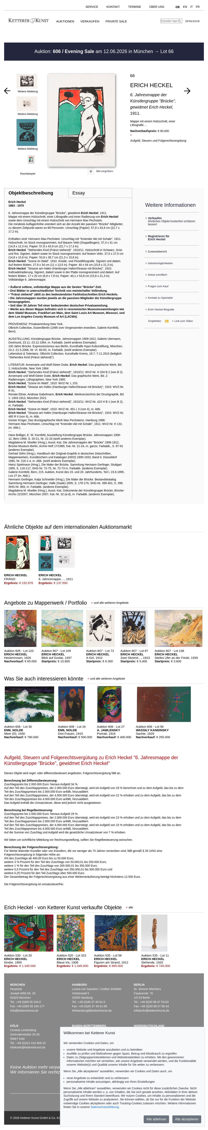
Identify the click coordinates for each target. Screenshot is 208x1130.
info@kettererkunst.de (24, 1010)
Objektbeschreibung (30, 192)
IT (191, 6)
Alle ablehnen (156, 1119)
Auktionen (65, 21)
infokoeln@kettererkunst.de (27, 1047)
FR (198, 6)
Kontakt (113, 6)
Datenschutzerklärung (105, 1107)
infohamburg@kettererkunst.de (92, 1010)
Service (92, 6)
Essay (78, 192)
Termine (134, 6)
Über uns (156, 6)
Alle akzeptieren (187, 1119)
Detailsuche (192, 21)
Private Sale (116, 21)
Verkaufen (89, 21)
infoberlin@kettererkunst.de (151, 1010)
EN (185, 6)
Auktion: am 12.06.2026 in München (94, 51)
